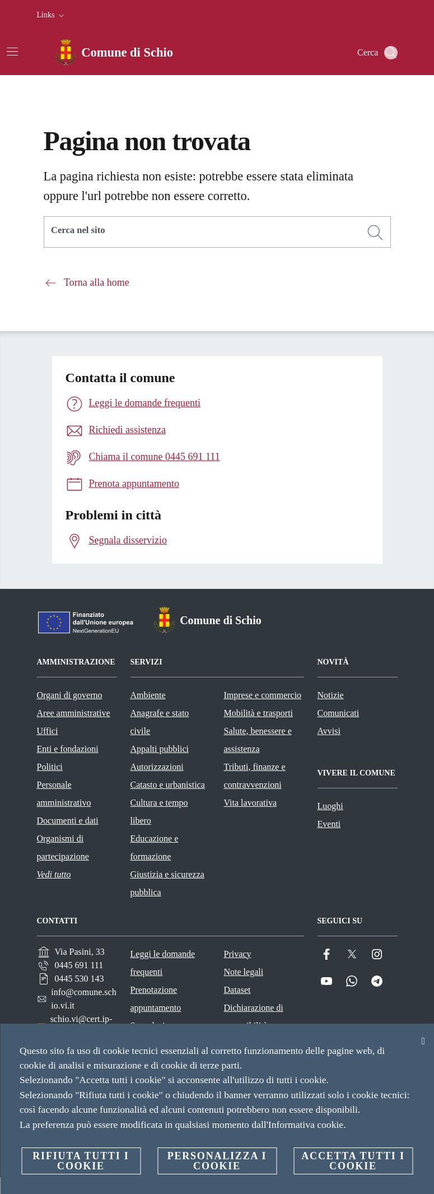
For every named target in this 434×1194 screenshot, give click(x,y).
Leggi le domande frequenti (162, 963)
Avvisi (329, 731)
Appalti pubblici (159, 749)
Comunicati (339, 713)
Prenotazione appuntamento (155, 998)
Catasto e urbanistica (167, 784)
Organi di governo (69, 695)
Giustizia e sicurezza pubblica (167, 883)
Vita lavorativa (250, 802)
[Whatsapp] (352, 981)
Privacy (237, 954)
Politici (50, 767)
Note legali (244, 972)
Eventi (329, 824)
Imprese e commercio (263, 695)
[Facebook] (326, 954)
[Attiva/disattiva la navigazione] (12, 51)
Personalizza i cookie (217, 1161)
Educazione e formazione (154, 847)
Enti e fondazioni (68, 749)
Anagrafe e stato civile (159, 722)
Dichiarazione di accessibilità (253, 1016)
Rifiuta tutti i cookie (80, 1161)
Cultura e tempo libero (159, 811)
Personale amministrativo (64, 793)
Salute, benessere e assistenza (258, 740)
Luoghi (330, 806)
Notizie (331, 695)
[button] (52, 15)
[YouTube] (326, 981)
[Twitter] (352, 954)
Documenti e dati (68, 820)
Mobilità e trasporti (258, 713)
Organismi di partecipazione (63, 847)
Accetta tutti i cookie (352, 1161)
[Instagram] (377, 954)
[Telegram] (377, 981)
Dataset (237, 990)
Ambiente (148, 695)
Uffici (47, 731)
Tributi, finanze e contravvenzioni (255, 775)
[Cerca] (391, 52)
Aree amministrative (73, 713)
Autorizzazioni (157, 767)
